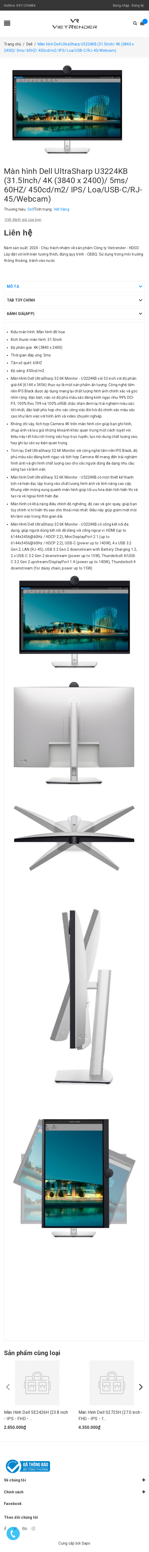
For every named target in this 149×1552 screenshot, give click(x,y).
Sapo (86, 1543)
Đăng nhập (121, 5)
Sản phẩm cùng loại (32, 1353)
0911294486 (26, 5)
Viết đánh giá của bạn (23, 219)
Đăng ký (138, 5)
